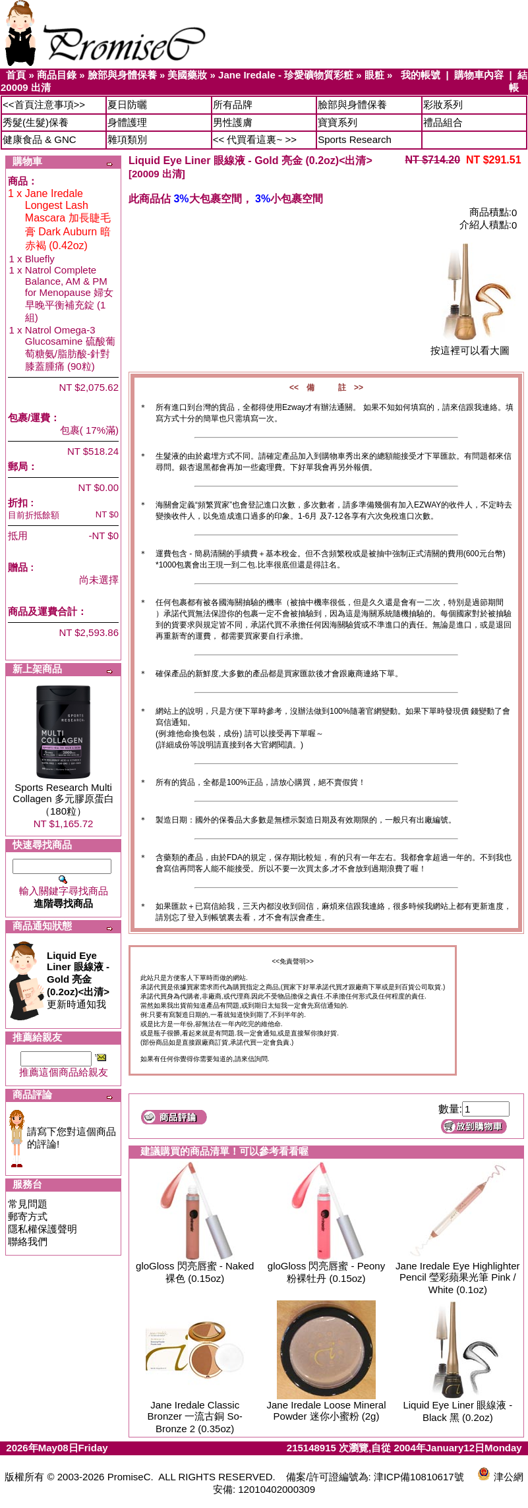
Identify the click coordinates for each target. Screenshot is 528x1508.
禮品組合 (443, 122)
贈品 (18, 567)
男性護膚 (232, 122)
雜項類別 (127, 139)
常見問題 (27, 1203)
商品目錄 (56, 74)
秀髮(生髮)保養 (36, 122)
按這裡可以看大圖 (470, 345)
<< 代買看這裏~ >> (255, 139)
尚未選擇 (99, 579)
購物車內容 (479, 74)
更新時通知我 (78, 980)
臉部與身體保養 (122, 74)
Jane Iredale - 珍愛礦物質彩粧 (285, 74)
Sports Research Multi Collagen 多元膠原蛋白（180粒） (63, 799)
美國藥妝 (187, 74)
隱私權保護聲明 (42, 1228)
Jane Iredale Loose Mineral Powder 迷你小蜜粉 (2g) (326, 1410)
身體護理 (127, 122)
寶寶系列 (337, 122)
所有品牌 (232, 104)
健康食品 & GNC (39, 139)
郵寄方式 (27, 1216)
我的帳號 (420, 74)
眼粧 (374, 74)
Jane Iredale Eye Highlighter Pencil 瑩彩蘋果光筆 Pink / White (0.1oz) (457, 1277)
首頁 (16, 74)
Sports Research (355, 139)
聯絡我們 (27, 1241)
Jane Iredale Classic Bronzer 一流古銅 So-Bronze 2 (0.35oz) (195, 1416)
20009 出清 (26, 87)
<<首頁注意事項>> (44, 104)
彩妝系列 (443, 104)
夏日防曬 (127, 104)
